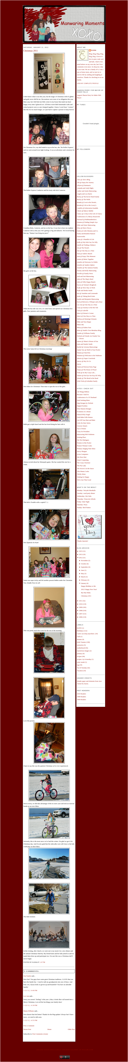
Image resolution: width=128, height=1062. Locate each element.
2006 (80, 617)
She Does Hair (81, 457)
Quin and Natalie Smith (84, 344)
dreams (79, 639)
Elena (93, 50)
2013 (80, 554)
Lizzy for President (83, 431)
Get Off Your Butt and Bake (86, 420)
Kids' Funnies (81, 642)
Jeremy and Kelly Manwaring (86, 271)
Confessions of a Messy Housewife (88, 217)
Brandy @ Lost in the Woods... (87, 202)
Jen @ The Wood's (83, 248)
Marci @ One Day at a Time (86, 316)
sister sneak (80, 662)
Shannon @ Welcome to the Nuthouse (89, 355)
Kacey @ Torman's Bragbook (86, 285)
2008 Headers (81, 697)
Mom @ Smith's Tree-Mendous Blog (89, 330)
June (82, 570)
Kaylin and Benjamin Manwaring (88, 299)
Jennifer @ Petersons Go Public (87, 262)
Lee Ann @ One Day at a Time (87, 305)
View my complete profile (88, 83)
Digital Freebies (82, 406)
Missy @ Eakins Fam (84, 327)
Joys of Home (81, 429)
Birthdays (80, 631)
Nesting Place (81, 437)
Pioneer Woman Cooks (84, 446)
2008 (80, 610)
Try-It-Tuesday (82, 668)
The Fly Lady (81, 466)
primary (79, 653)
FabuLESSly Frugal (83, 414)
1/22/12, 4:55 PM (30, 1020)
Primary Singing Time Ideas (86, 449)
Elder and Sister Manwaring (86, 225)
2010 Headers (81, 694)
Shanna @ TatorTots (83, 353)
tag (78, 665)
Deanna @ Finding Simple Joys (87, 222)
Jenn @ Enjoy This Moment (86, 256)
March (83, 577)
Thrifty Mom (81, 474)
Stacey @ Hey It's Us (84, 361)
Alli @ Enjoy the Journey (85, 182)
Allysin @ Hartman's (84, 185)
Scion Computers (82, 454)
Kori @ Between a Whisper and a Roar (89, 302)
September (84, 567)
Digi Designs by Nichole (85, 403)
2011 (80, 601)
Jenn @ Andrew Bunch (84, 254)
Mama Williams (29, 1011)
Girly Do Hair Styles (83, 423)
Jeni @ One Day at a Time (85, 251)
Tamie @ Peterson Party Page (86, 367)
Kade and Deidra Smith (84, 290)
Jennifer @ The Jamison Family (87, 268)
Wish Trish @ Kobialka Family (87, 381)
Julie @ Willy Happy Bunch (86, 282)
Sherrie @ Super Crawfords (86, 358)
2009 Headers (81, 699)
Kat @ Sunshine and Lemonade (87, 293)
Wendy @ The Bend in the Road (87, 378)
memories (80, 645)
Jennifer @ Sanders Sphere (86, 265)
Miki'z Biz (80, 325)
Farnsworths (81, 236)
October (83, 564)
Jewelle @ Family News (85, 273)
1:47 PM (42, 962)
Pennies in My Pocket (84, 443)
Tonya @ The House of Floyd (86, 370)
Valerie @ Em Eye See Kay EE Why (89, 375)
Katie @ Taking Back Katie (86, 296)
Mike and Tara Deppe (84, 322)
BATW (79, 628)
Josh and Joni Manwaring (85, 276)
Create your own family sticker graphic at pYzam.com (64, 1050)
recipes (79, 656)
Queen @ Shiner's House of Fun (87, 341)
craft (78, 636)
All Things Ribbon (83, 392)
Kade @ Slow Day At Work (86, 288)
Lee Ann (26, 996)
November (84, 560)
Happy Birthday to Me (88, 586)
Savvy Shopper (82, 451)
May (82, 573)
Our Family (27, 976)
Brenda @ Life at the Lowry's (86, 205)
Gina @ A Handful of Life (85, 239)
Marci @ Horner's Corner (85, 313)
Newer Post (27, 1029)
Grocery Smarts (82, 426)
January (83, 583)
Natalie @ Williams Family (86, 333)
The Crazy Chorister (83, 463)
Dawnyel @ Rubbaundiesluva (86, 219)
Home (50, 1029)
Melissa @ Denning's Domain (86, 319)
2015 (80, 551)
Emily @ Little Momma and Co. (87, 231)
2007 (80, 614)
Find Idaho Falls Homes (85, 417)
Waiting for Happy (83, 477)
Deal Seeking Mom (83, 400)
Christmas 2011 (31, 51)
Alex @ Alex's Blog (83, 180)
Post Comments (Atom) (40, 1034)
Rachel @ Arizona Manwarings (87, 347)
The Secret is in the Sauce (85, 468)
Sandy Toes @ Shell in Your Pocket (88, 350)
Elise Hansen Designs (84, 409)
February (84, 580)
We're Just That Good (84, 480)
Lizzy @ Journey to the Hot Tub (87, 308)
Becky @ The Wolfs (83, 199)
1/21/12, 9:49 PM (30, 990)
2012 (80, 558)
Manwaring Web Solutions (85, 434)
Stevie (79, 364)
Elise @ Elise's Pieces (84, 228)
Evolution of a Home (84, 412)
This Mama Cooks (83, 471)
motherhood (81, 648)
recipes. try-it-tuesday (84, 659)
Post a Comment (29, 1026)
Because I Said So (83, 394)
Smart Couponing (82, 460)
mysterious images (83, 651)
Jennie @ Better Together (85, 259)
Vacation (80, 671)
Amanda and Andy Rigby (85, 188)
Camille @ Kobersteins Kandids (87, 208)
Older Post (71, 1029)
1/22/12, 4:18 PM (30, 1005)
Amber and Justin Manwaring (86, 191)
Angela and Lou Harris (84, 194)
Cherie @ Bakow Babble (85, 211)
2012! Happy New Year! (89, 589)
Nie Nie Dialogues (83, 440)
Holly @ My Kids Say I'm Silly (87, 242)
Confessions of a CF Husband (86, 397)
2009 (80, 607)
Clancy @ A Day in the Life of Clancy (89, 214)
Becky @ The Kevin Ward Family (88, 197)
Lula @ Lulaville (82, 310)
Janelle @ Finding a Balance (86, 245)
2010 (80, 604)
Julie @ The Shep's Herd (85, 279)
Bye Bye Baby (85, 593)
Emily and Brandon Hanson (86, 234)
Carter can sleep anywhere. (86, 634)
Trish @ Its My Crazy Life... (86, 373)
